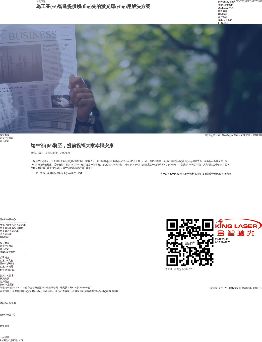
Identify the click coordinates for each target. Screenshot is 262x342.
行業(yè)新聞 (6, 138)
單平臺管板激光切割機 (11, 228)
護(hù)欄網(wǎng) (33, 291)
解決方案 (4, 278)
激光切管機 (6, 234)
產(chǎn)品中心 (8, 219)
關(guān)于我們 (8, 252)
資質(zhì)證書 (7, 275)
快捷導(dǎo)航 (7, 270)
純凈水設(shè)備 (100, 291)
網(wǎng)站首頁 (230, 135)
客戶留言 (4, 281)
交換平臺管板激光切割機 (13, 225)
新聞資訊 (245, 135)
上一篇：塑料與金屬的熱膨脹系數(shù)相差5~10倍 (56, 173)
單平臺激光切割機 (9, 231)
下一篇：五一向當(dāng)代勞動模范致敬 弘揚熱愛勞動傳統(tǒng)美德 (195, 173)
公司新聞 (4, 135)
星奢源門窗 (18, 291)
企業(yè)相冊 (6, 266)
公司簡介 (4, 257)
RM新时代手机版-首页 (11, 340)
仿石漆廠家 (63, 291)
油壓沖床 (113, 291)
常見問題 (4, 141)
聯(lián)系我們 (7, 284)
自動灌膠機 (86, 291)
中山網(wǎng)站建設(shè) (238, 288)
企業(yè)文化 (6, 260)
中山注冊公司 (50, 291)
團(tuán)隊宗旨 (7, 263)
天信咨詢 (74, 291)
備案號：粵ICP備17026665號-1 (76, 287)
